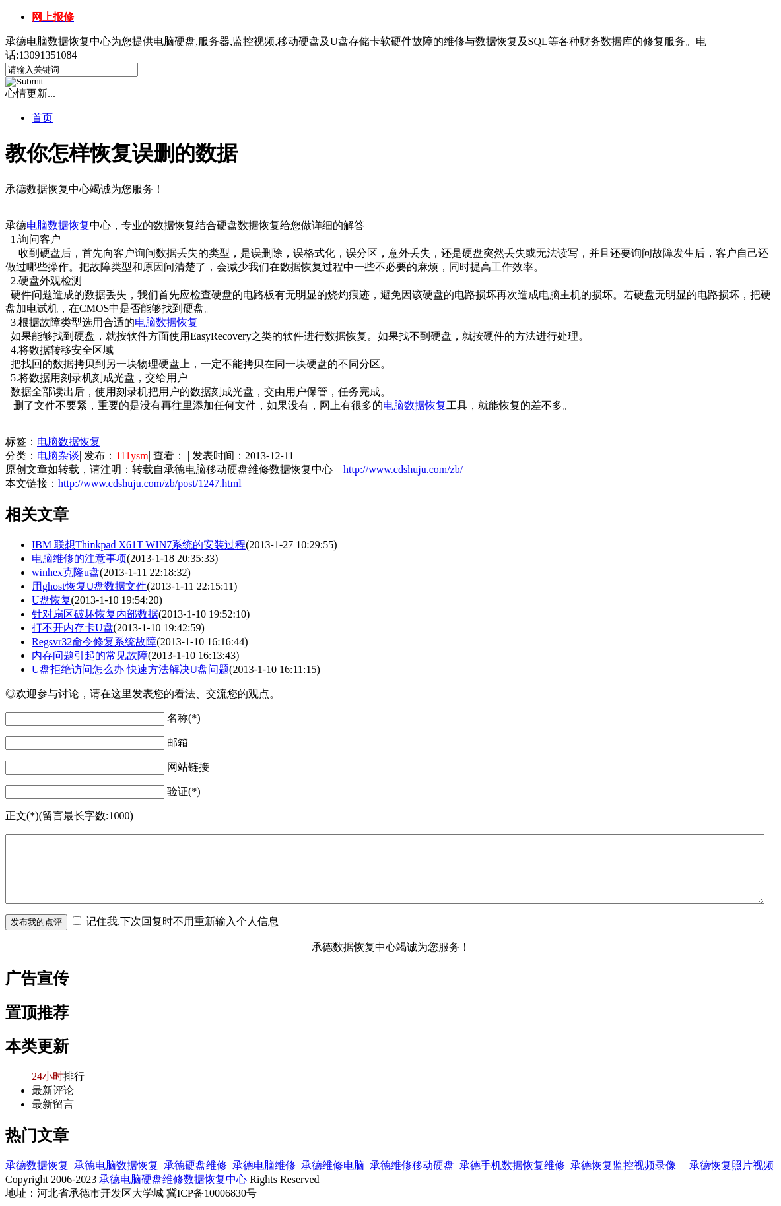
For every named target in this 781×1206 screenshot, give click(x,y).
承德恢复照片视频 (731, 1165)
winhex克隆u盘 (66, 572)
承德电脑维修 (264, 1165)
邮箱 (177, 742)
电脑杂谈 (58, 455)
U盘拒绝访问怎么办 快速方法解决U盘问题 (130, 669)
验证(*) (184, 791)
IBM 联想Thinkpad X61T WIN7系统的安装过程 (139, 544)
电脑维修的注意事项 (79, 558)
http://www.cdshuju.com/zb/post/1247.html (150, 483)
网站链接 (188, 767)
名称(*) (184, 718)
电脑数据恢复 (58, 225)
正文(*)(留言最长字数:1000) (69, 815)
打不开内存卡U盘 (73, 627)
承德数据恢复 (37, 1165)
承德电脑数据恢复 (116, 1165)
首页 (42, 117)
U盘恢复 (51, 600)
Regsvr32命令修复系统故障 (94, 641)
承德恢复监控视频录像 (623, 1165)
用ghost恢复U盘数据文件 (89, 586)
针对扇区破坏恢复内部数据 (95, 613)
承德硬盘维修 (195, 1165)
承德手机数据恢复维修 (512, 1165)
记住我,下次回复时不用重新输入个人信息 (182, 921)
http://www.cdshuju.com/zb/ (403, 469)
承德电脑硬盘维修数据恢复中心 (173, 1179)
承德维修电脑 (332, 1165)
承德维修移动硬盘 (412, 1165)
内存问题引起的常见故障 (90, 655)
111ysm (132, 455)
